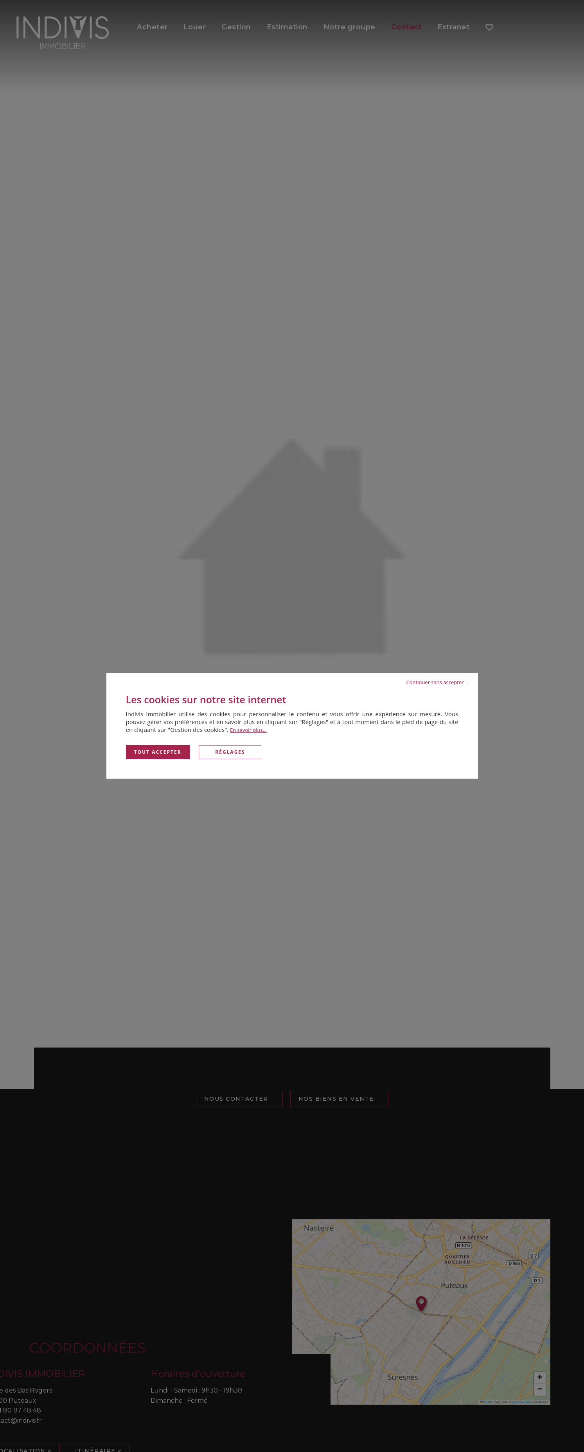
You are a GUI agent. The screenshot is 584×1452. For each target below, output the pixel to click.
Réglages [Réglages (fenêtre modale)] (230, 752)
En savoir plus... (248, 729)
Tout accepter (157, 752)
